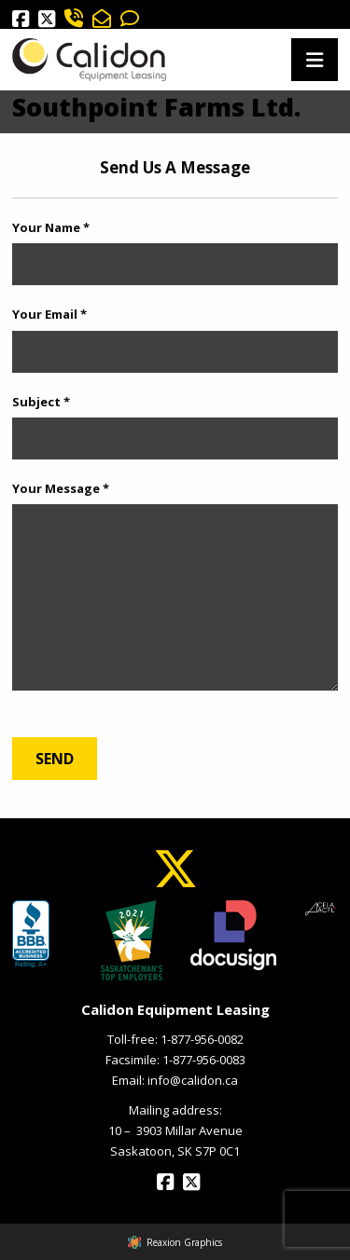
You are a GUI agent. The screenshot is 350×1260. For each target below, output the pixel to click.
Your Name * (51, 227)
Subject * (41, 401)
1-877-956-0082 (202, 1039)
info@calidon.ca (192, 1080)
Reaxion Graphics (184, 1242)
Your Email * (49, 314)
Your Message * (60, 488)
